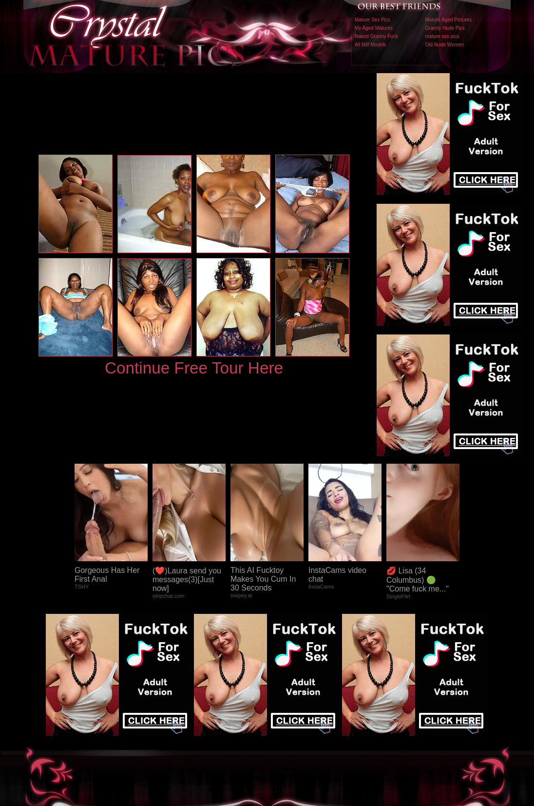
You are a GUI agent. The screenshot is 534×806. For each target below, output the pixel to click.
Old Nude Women (444, 44)
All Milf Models (370, 44)
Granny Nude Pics (445, 28)
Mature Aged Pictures (448, 19)
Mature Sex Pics (372, 19)
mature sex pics (442, 36)
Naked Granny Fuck (376, 36)
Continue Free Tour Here (194, 368)
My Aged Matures (374, 28)
